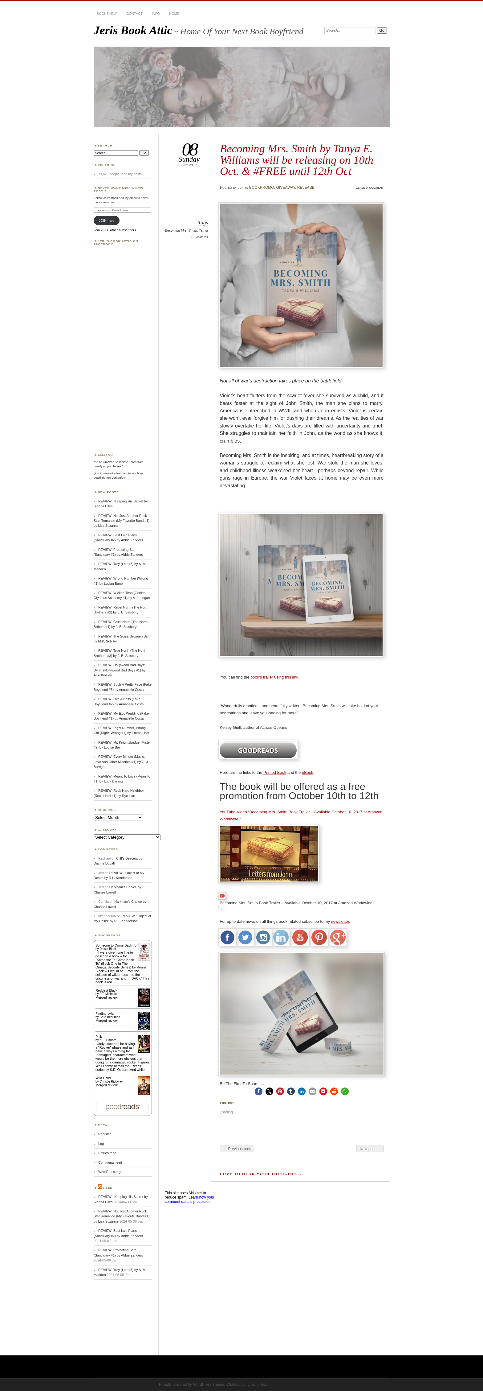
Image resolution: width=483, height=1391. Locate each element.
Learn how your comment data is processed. (189, 1199)
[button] (258, 1091)
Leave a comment (369, 187)
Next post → (370, 1149)
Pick (98, 1036)
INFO (156, 13)
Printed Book (274, 772)
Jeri (241, 187)
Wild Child (103, 1078)
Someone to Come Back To (115, 945)
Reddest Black (106, 990)
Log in (103, 1143)
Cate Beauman (109, 1017)
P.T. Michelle (107, 994)
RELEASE (306, 187)
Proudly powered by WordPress (185, 1384)
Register (104, 1134)
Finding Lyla (104, 1013)
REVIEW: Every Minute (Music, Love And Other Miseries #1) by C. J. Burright (121, 762)
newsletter (340, 921)
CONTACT (135, 13)
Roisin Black (107, 949)
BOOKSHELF (107, 13)
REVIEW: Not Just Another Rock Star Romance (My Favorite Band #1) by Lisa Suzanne (121, 521)
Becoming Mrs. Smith (181, 230)
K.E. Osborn (107, 1040)
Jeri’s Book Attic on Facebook (116, 242)
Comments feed (110, 1162)
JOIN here (107, 220)
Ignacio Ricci (257, 1384)
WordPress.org (109, 1172)
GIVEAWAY (285, 187)
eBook (307, 772)
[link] (270, 881)
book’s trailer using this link (274, 677)
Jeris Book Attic (133, 30)
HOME (174, 13)
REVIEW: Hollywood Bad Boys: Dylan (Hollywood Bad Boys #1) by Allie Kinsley (119, 670)
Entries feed (107, 1153)
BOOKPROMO (261, 187)
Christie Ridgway (111, 1081)
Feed (107, 1187)
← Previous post (237, 1149)
